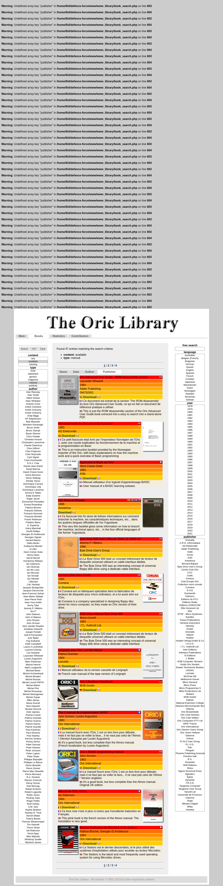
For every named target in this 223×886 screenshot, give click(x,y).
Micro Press (190, 685)
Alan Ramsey (33, 392)
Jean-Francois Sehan (33, 593)
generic (33, 376)
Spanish (190, 373)
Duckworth (190, 593)
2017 (190, 521)
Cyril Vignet (33, 457)
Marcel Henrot (33, 664)
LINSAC (190, 670)
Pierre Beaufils (33, 765)
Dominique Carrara (33, 484)
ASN (190, 557)
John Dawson (33, 614)
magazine (33, 379)
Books (38, 336)
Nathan (190, 700)
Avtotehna (190, 560)
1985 (190, 427)
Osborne (190, 735)
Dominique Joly (33, 487)
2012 (190, 507)
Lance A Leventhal (33, 647)
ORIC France (190, 723)
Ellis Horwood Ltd (190, 608)
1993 (190, 450)
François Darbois (33, 510)
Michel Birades (33, 676)
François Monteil (33, 516)
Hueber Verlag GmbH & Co (190, 640)
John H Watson (33, 617)
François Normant (33, 513)
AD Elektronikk (190, 546)
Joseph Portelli (33, 632)
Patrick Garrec (33, 724)
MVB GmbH (190, 697)
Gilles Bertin (33, 543)
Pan (190, 747)
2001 (190, 474)
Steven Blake (33, 815)
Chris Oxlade (33, 436)
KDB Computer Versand (190, 661)
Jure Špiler (33, 638)
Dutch (190, 388)
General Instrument (190, 623)
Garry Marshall (33, 528)
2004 (190, 483)
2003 (190, 480)
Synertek (190, 780)
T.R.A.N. (190, 783)
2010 (190, 501)
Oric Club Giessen (190, 714)
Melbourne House (190, 679)
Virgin (190, 800)
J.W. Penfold (33, 584)
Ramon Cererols (33, 780)
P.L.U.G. (190, 744)
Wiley (190, 806)
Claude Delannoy (33, 445)
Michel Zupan (33, 697)
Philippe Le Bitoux (33, 762)
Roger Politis (33, 801)
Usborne (190, 797)
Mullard (190, 694)
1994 (190, 453)
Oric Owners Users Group (190, 729)
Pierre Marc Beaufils (33, 771)
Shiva (190, 768)
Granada (190, 540)
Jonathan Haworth (33, 629)
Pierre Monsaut (33, 774)
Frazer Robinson (33, 519)
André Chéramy (33, 412)
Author (89, 371)
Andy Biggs (33, 415)
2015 (190, 515)
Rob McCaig (33, 786)
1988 (190, 435)
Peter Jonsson (33, 750)
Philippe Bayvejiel (33, 759)
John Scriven (33, 623)
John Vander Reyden (33, 626)
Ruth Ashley (33, 804)
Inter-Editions (190, 649)
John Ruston (33, 620)
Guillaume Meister (33, 546)
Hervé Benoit (33, 558)
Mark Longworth (33, 667)
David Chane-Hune (33, 472)
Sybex (190, 777)
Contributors (80, 336)
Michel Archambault (33, 673)
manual (33, 382)
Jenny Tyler (33, 605)
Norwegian (190, 390)
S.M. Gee (33, 806)
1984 (190, 424)
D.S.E (190, 590)
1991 (190, 444)
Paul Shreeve (33, 732)
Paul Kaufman (33, 729)
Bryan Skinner (33, 433)
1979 (190, 409)
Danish (190, 367)
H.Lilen (33, 549)
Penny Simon (33, 741)
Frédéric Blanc (33, 522)
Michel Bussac (33, 679)
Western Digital (190, 803)
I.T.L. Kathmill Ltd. (190, 646)
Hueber (190, 637)
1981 (190, 415)
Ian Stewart (33, 578)
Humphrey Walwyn (33, 561)
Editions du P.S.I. (190, 599)
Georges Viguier (33, 537)
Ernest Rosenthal (33, 504)
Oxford (190, 738)
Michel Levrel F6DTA (33, 682)
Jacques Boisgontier (33, 587)
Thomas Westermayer (33, 821)
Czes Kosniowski (33, 460)
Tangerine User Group (190, 789)
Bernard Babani (190, 563)
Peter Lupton (33, 753)
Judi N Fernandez (33, 635)
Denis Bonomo (33, 475)
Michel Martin (33, 685)
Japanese (190, 382)
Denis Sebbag (33, 478)
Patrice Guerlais (33, 718)
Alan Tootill (33, 395)
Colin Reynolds (33, 454)
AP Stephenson (33, 418)
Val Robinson (33, 830)
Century (190, 578)
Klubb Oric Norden (190, 664)
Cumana (190, 587)
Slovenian (190, 396)
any (33, 358)
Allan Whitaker (33, 401)
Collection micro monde (190, 584)
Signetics (190, 774)
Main (22, 336)
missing (33, 364)
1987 (190, 432)
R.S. (190, 759)
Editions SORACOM (190, 605)
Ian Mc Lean (33, 569)
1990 (190, 441)
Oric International (190, 726)
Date (76, 371)
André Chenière (33, 407)
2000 (190, 471)
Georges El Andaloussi (33, 534)
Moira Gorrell (33, 703)
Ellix (190, 611)
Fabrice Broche (33, 507)
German (190, 364)
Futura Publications (190, 620)
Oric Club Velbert (190, 717)
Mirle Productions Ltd (190, 691)
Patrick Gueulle (33, 726)
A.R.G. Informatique (190, 543)
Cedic (190, 575)
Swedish (190, 393)
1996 (190, 459)
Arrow (190, 554)
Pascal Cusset (33, 715)
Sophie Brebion (33, 809)
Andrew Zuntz (33, 404)
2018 (190, 524)
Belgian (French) (190, 358)
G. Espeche (33, 525)
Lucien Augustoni (33, 658)
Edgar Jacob (33, 498)
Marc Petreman (33, 661)
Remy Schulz (33, 783)
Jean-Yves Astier (33, 602)
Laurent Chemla (33, 649)
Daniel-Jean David (33, 466)
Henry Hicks (33, 555)
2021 (190, 533)
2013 (190, 510)
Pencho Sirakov (33, 738)
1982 (190, 418)
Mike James (33, 700)
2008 (190, 495)
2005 (190, 486)
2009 (190, 498)
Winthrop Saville (33, 839)
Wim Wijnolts (33, 836)
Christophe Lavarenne (33, 442)
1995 (190, 456)
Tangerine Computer (190, 786)
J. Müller (190, 658)
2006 (190, 489)
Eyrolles (190, 617)
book (33, 370)
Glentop (190, 626)
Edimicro (190, 596)
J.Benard (33, 581)
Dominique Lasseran (33, 489)
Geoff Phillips (33, 531)
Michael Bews (33, 670)
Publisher (109, 371)
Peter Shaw (33, 756)
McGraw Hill (190, 676)
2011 (190, 504)
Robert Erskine (33, 789)
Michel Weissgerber (33, 694)
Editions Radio (190, 602)
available (33, 361)
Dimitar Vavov (33, 481)
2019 (190, 527)
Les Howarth (33, 652)
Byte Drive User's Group (190, 566)
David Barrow (33, 469)
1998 (190, 465)
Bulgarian (190, 361)
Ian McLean (33, 572)
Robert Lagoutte (33, 792)
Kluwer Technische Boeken (190, 667)
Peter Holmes (33, 747)
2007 (190, 492)
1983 (190, 421)
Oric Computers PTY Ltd (190, 720)
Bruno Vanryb (33, 430)
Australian (190, 355)
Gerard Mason (33, 540)
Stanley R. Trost (33, 812)
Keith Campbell (33, 644)
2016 (190, 518)
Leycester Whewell (33, 655)
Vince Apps (33, 833)
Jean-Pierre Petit (33, 599)
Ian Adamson (33, 564)
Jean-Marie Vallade (33, 596)
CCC (190, 572)
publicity (33, 385)
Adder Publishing (190, 549)
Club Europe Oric (190, 581)
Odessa (190, 709)
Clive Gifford (33, 448)
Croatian (190, 379)
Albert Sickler (33, 398)
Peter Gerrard (33, 744)
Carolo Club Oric (190, 569)
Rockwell (190, 762)
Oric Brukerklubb (190, 712)
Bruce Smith (33, 427)
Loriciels (190, 673)
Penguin (190, 750)
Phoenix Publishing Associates (190, 753)
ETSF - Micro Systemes (190, 614)
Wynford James (33, 842)
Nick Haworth (33, 706)
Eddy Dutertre (33, 495)
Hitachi (190, 634)
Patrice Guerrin (33, 721)
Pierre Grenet (33, 768)
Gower (190, 629)
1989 (190, 438)
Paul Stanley (33, 735)
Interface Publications (190, 652)
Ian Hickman (33, 567)
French (190, 376)
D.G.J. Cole (33, 463)
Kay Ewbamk (33, 641)
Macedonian (190, 385)
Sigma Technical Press (190, 771)
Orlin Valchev (33, 712)
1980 (190, 412)
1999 (190, 468)
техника (190, 809)
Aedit (190, 552)
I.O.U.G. (190, 643)
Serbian (190, 399)
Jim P (33, 611)
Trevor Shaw (33, 827)
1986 (190, 430)
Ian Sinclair (33, 575)
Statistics (58, 336)
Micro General (190, 682)
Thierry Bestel (33, 818)
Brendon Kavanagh (33, 424)
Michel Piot (33, 688)
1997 (190, 462)
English (190, 370)
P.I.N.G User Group (190, 741)
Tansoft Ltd (190, 791)
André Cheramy (33, 409)
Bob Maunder (33, 421)
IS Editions (190, 655)
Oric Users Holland (190, 732)
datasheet (33, 373)
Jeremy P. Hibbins (33, 608)
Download (91, 397)
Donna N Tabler (33, 492)
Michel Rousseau (33, 691)
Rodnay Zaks (33, 798)
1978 (190, 406)
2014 (190, 512)
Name (63, 371)
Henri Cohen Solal (33, 552)
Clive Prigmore (33, 451)
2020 (190, 530)
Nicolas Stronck (33, 709)
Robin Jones (33, 795)
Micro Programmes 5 (190, 688)
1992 (190, 447)
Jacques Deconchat (33, 590)
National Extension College (190, 703)
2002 (190, 477)
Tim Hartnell (33, 824)
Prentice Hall (190, 756)
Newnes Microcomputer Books (190, 706)
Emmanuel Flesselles (33, 501)
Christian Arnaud (33, 439)
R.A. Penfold (33, 777)
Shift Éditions (190, 765)
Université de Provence (190, 794)
